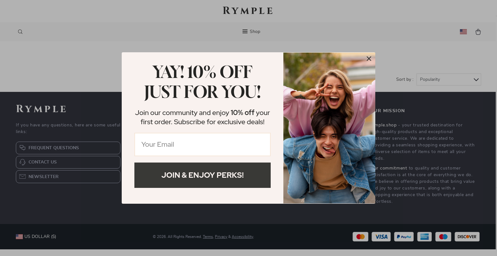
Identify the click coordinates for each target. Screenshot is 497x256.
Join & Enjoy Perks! (202, 175)
